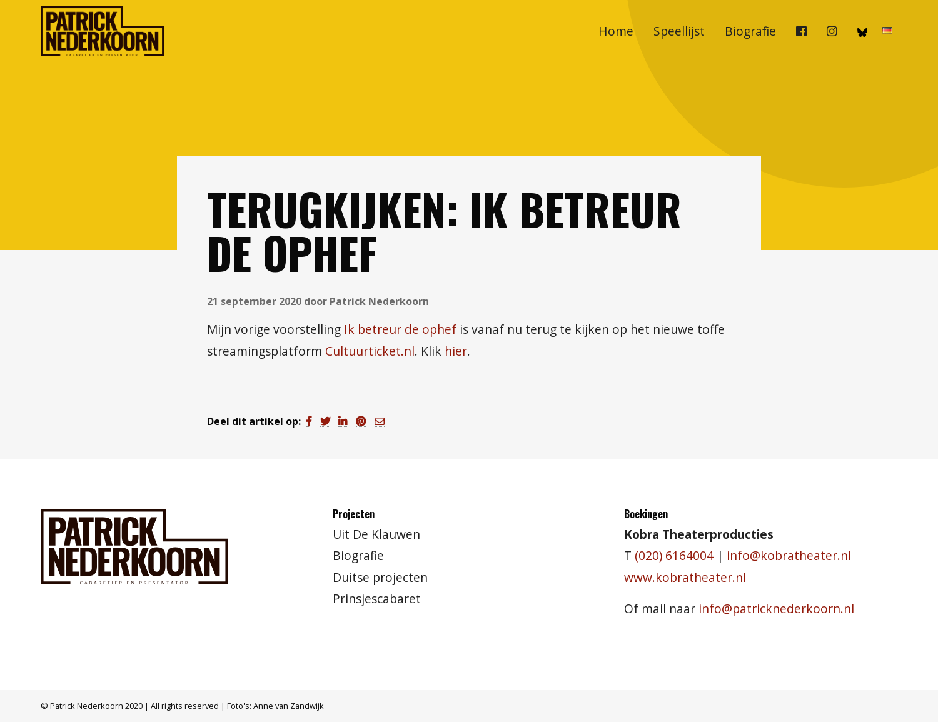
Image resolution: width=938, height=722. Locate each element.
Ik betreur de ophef (400, 329)
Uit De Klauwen (376, 534)
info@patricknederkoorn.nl (776, 608)
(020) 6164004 (674, 555)
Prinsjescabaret (377, 598)
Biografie (750, 31)
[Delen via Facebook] (308, 421)
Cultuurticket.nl (370, 351)
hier (456, 351)
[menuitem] (615, 31)
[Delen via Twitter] (325, 421)
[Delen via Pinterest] (361, 421)
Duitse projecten (380, 577)
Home (615, 31)
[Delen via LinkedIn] (342, 421)
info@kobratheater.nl (789, 555)
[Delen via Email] (380, 421)
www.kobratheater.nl (685, 577)
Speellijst (679, 31)
